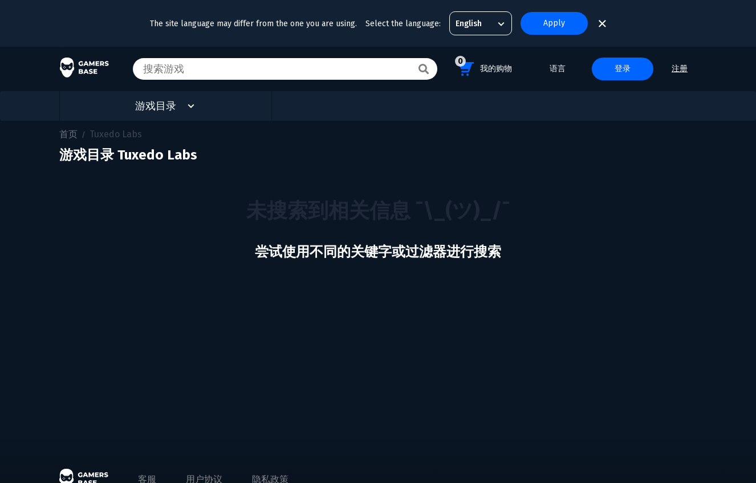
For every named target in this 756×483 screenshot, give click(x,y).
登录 (623, 68)
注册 (680, 68)
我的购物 (483, 67)
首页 (68, 134)
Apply (554, 23)
